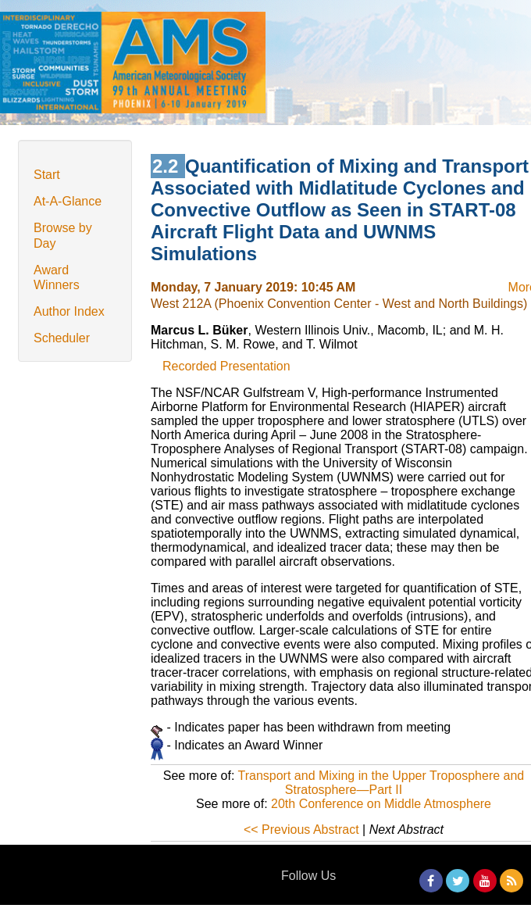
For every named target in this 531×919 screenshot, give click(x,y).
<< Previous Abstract (301, 829)
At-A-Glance (68, 201)
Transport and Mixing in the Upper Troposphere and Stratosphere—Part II (381, 782)
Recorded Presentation (226, 366)
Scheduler (62, 338)
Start (47, 174)
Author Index (69, 311)
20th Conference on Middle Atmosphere (381, 803)
